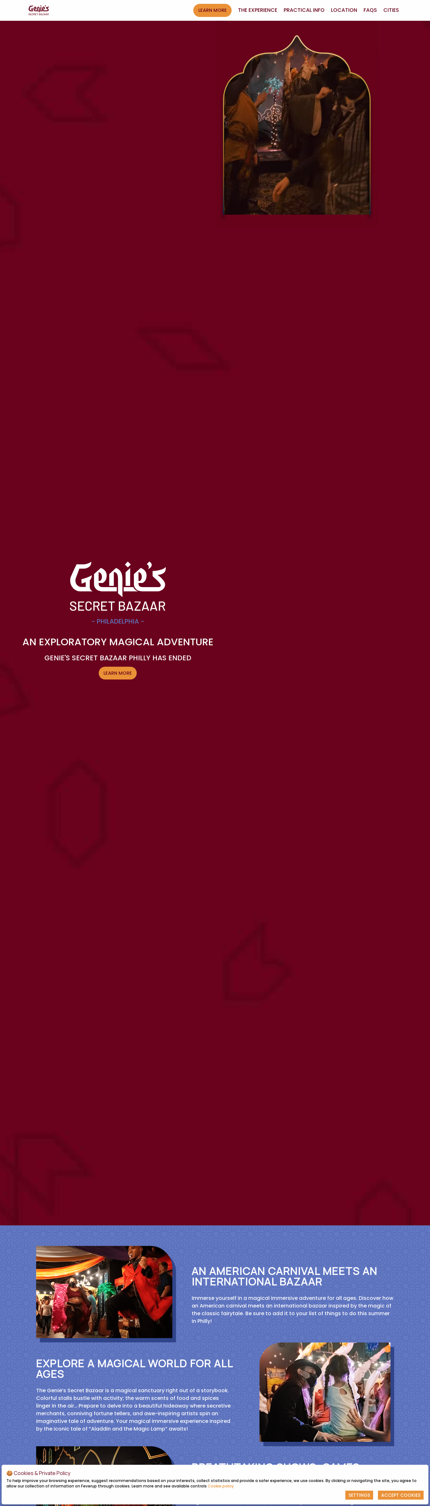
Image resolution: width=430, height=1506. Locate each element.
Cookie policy (221, 1486)
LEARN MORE (212, 10)
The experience (257, 10)
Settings (359, 1495)
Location (344, 10)
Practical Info (304, 10)
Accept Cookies (400, 1495)
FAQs (370, 10)
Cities (391, 10)
